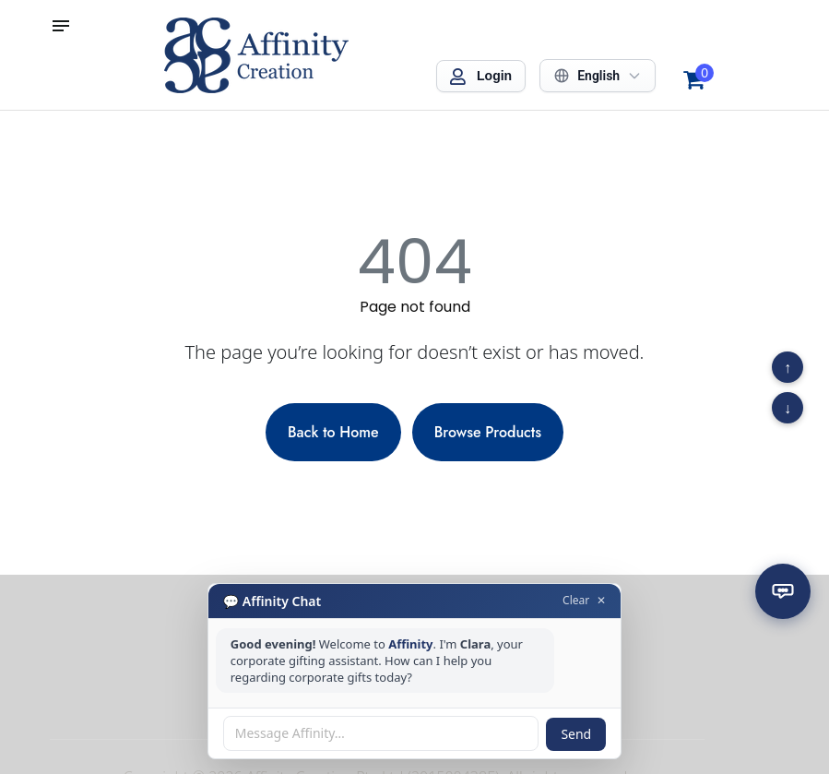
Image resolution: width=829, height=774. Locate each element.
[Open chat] (783, 590)
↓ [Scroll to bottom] (787, 408)
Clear (576, 600)
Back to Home (333, 432)
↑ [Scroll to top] (787, 367)
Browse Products (487, 432)
